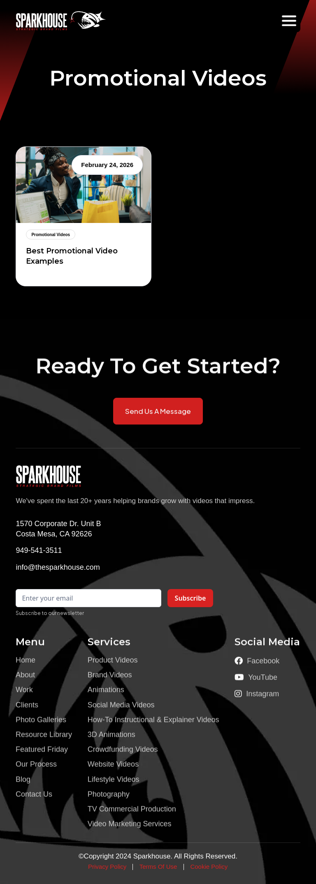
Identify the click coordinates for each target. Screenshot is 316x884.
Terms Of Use (158, 866)
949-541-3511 (39, 550)
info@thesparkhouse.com (58, 567)
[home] (45, 20)
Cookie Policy (209, 866)
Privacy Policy (107, 866)
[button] (289, 20)
